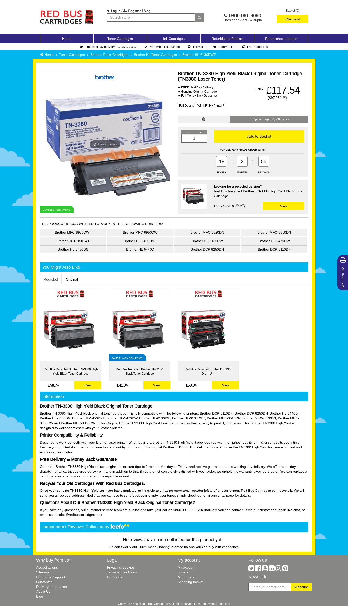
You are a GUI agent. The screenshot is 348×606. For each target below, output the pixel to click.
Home (66, 39)
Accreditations (47, 567)
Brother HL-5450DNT (140, 241)
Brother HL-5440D (140, 249)
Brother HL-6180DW (207, 241)
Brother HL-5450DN (73, 249)
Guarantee (44, 582)
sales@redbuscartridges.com (80, 515)
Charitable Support (50, 577)
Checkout (292, 19)
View (283, 206)
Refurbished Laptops (281, 39)
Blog (147, 11)
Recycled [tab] (51, 279)
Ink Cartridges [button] (174, 39)
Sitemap (42, 572)
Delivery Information (51, 587)
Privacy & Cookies (121, 567)
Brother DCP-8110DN (274, 249)
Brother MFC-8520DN (207, 232)
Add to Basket (259, 136)
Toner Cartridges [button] (120, 39)
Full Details (186, 105)
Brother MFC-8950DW (140, 232)
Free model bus (255, 47)
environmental (214, 495)
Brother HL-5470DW (274, 241)
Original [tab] (72, 279)
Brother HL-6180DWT (199, 55)
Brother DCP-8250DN (207, 249)
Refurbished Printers (227, 39)
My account (186, 567)
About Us (43, 591)
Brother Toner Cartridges (109, 55)
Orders (183, 572)
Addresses (186, 577)
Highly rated (223, 47)
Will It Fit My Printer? (210, 105)
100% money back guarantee (160, 547)
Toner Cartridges (72, 55)
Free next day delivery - (108, 47)
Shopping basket (190, 582)
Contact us (115, 577)
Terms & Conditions (122, 572)
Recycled (196, 47)
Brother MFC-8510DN (274, 232)
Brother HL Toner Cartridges (155, 55)
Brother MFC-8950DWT (73, 232)
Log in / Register (124, 11)
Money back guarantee (162, 47)
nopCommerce (220, 604)
